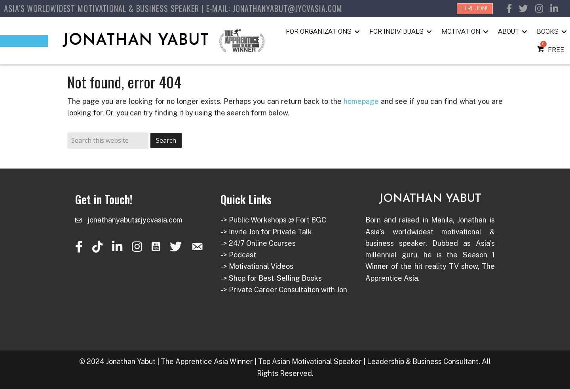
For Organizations (319, 31)
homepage (361, 101)
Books (548, 31)
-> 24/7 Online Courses (258, 243)
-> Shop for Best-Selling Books (271, 278)
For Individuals (396, 31)
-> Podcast (238, 255)
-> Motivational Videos (256, 266)
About (508, 31)
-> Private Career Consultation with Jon (283, 290)
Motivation (460, 31)
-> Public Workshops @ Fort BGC (273, 220)
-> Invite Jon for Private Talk (266, 232)
